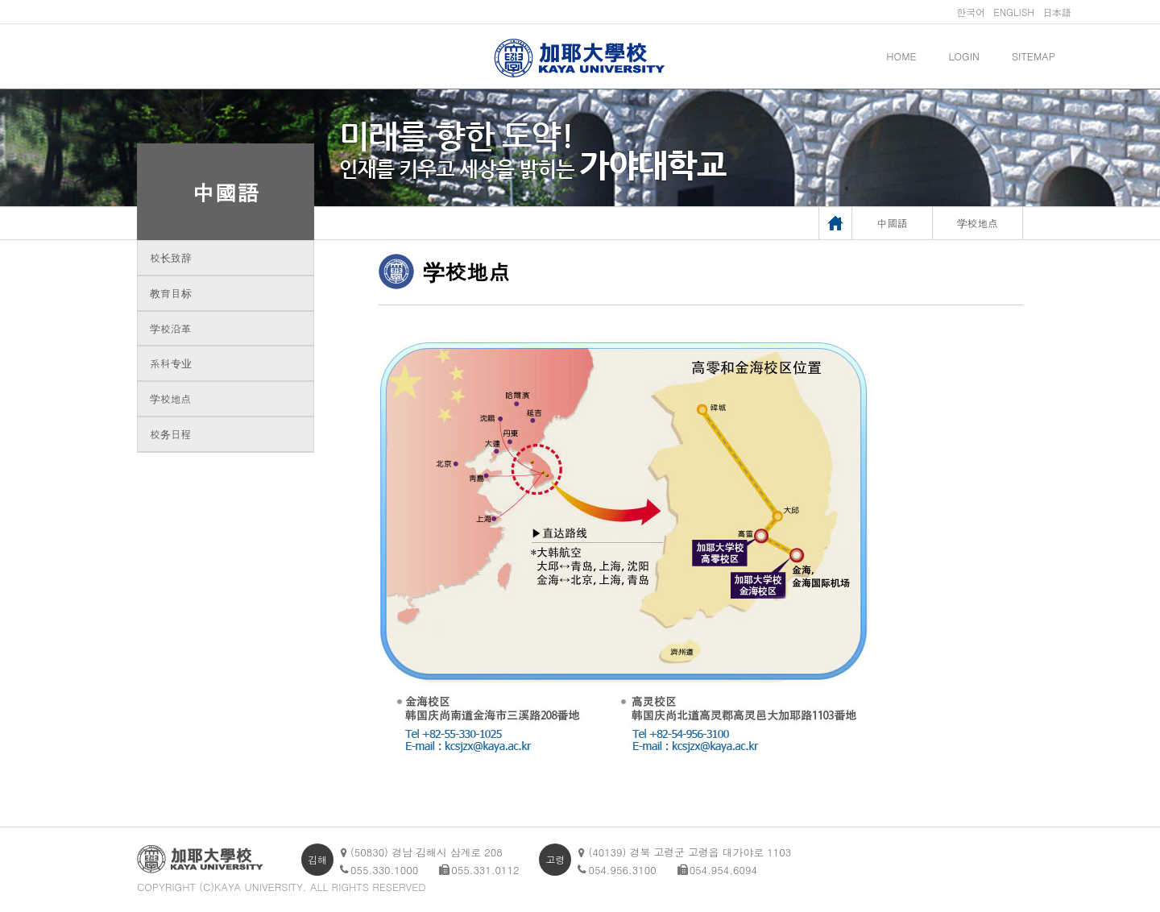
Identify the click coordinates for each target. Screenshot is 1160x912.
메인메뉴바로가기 (0, 0)
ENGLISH (1013, 12)
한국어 (970, 12)
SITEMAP (1033, 56)
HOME (901, 56)
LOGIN (964, 56)
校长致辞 (171, 257)
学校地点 (170, 398)
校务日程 (170, 433)
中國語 (225, 192)
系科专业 (171, 363)
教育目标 (171, 293)
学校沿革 (170, 328)
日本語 (1056, 12)
